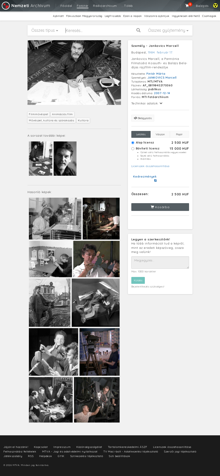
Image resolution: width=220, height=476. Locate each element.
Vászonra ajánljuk (157, 16)
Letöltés (141, 134)
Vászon (160, 134)
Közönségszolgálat (89, 447)
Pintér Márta (155, 73)
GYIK (61, 456)
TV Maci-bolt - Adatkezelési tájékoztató (130, 451)
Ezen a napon (132, 16)
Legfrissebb (113, 16)
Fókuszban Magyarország (84, 16)
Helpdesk (45, 456)
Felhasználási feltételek (19, 451)
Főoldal (66, 6)
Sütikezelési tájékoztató (86, 456)
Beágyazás (143, 118)
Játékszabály (12, 456)
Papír (179, 134)
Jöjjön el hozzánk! (15, 447)
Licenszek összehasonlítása (150, 166)
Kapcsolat (41, 447)
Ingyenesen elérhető (186, 16)
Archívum (25, 5)
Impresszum (62, 447)
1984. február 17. (160, 52)
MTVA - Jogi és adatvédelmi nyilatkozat (70, 451)
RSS (30, 456)
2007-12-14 (162, 93)
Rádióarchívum (105, 6)
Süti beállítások (119, 456)
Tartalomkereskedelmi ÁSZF (128, 447)
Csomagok (209, 16)
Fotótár (82, 6)
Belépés (202, 6)
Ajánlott (58, 16)
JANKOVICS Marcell (162, 77)
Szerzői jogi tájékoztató (180, 451)
